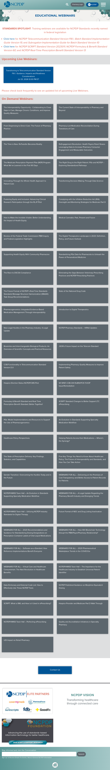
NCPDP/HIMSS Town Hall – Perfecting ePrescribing (25, 622)
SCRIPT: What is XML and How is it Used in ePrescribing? (27, 603)
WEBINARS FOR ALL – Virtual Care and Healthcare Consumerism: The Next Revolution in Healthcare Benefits (25, 570)
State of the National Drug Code (72, 291)
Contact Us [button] (55, 670)
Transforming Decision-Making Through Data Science (81, 181)
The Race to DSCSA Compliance (17, 273)
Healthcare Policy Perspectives (17, 438)
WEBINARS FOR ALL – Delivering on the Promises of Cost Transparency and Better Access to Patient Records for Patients (82, 478)
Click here (9, 38)
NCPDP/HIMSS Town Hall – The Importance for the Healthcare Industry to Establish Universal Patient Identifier (80, 570)
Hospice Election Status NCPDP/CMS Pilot (21, 383)
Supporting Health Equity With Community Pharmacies (26, 254)
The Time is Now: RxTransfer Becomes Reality (23, 144)
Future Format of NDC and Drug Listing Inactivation (80, 511)
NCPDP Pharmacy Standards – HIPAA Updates (78, 328)
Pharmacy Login (77, 4)
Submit (81, 754)
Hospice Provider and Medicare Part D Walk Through (81, 603)
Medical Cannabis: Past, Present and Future (77, 217)
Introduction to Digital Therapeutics (73, 309)
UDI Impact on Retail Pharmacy (17, 640)
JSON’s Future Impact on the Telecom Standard (78, 346)
